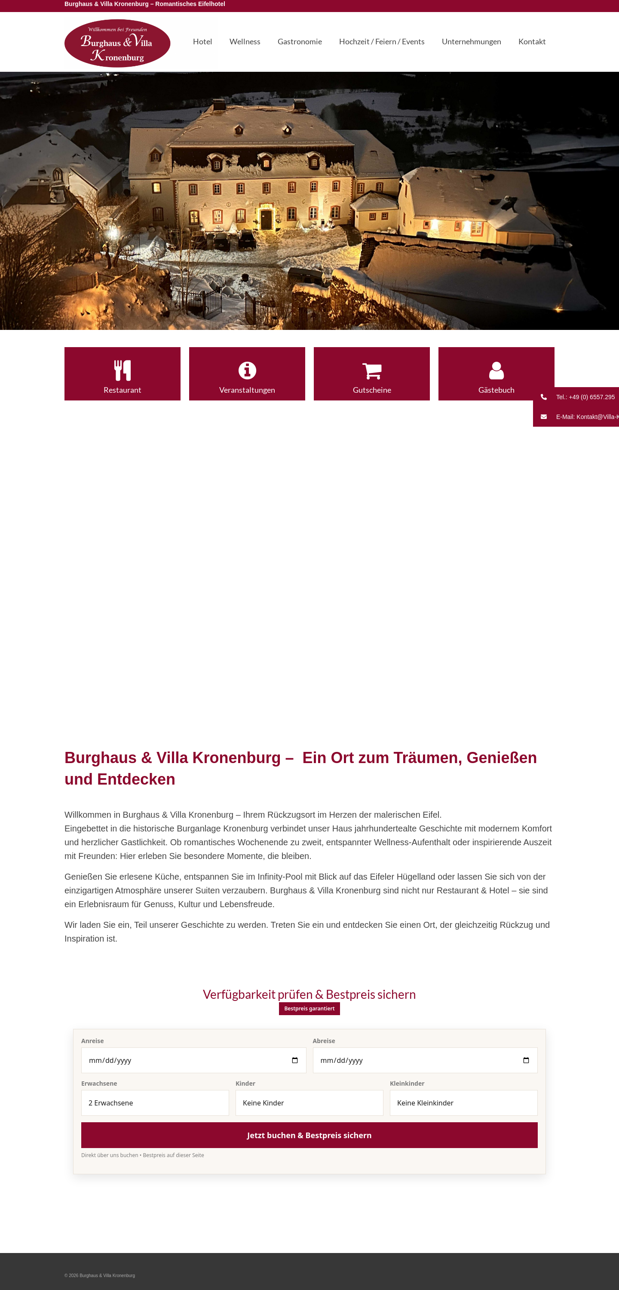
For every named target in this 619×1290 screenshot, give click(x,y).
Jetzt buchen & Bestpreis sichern (309, 1135)
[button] (576, 397)
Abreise (324, 1041)
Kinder (245, 1083)
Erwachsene (99, 1083)
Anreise (92, 1041)
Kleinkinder (407, 1083)
